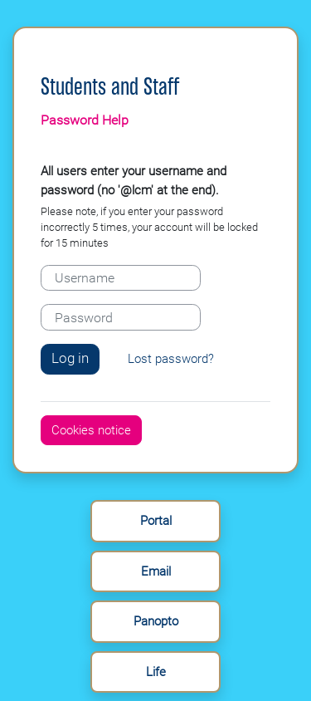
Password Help (85, 120)
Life (156, 671)
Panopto (156, 621)
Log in (70, 358)
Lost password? (171, 358)
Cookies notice (91, 430)
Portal (156, 520)
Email (156, 571)
